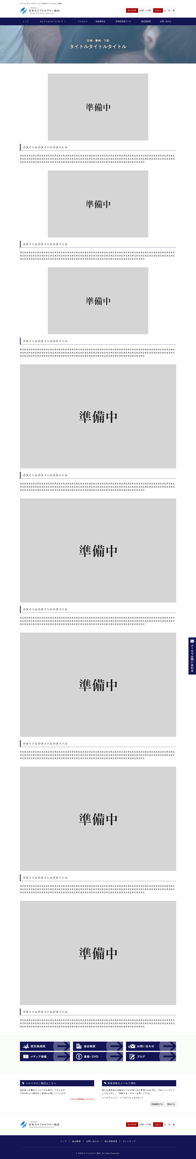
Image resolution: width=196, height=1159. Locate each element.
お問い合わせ (165, 21)
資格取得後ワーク (123, 21)
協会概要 (76, 1141)
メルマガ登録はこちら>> (82, 1099)
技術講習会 (100, 21)
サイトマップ (129, 1141)
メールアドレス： (111, 1098)
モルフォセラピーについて (51, 21)
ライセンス (83, 21)
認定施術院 (146, 21)
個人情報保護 (110, 1141)
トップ (26, 21)
